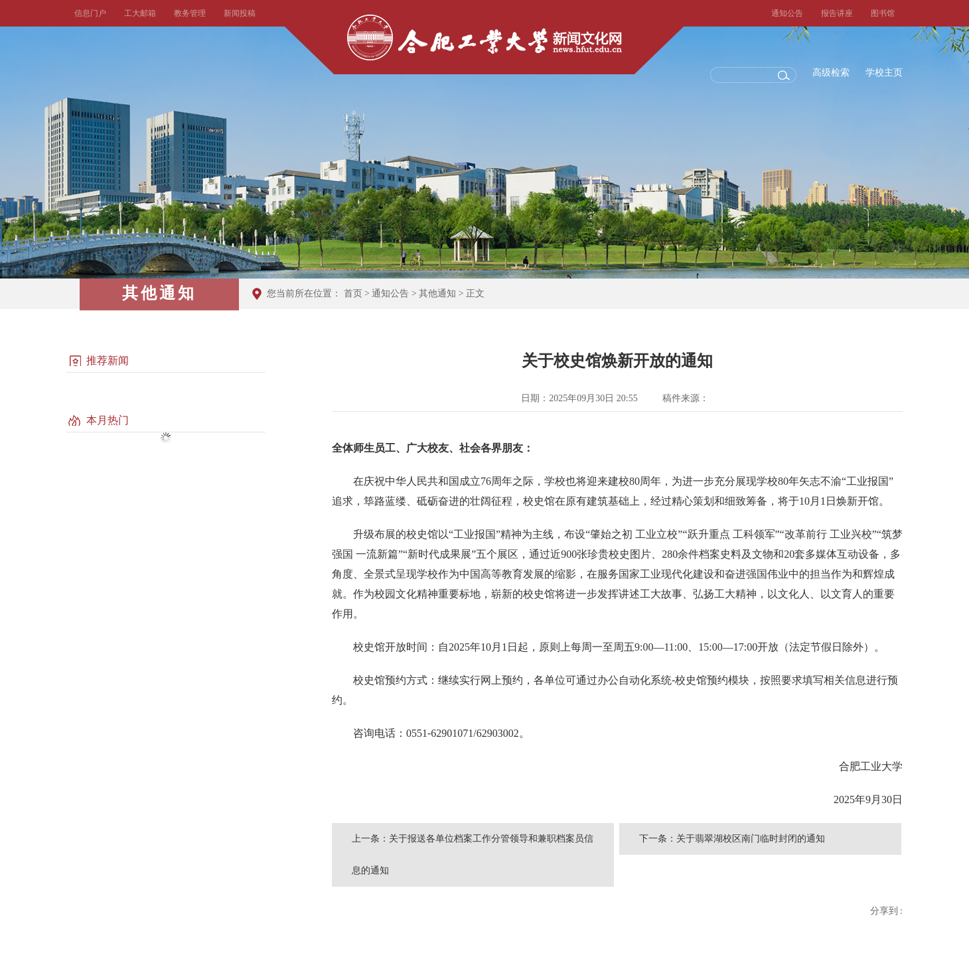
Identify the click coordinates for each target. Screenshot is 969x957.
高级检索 (831, 73)
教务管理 (190, 13)
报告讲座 (837, 13)
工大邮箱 (140, 13)
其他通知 (437, 293)
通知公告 (787, 13)
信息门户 (90, 13)
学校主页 (884, 73)
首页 (353, 293)
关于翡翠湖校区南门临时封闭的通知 (750, 839)
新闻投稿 (240, 13)
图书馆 (883, 13)
